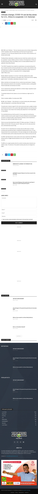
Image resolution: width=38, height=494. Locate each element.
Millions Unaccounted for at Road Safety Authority (23, 317)
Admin (5, 20)
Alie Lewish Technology (26, 490)
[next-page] (4, 191)
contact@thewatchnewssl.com (12, 456)
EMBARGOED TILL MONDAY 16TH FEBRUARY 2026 (22, 163)
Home (2, 10)
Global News (6, 10)
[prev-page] (2, 191)
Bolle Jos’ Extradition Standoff (19, 326)
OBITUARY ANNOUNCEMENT (18, 298)
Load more (19, 336)
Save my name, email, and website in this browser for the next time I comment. (18, 219)
